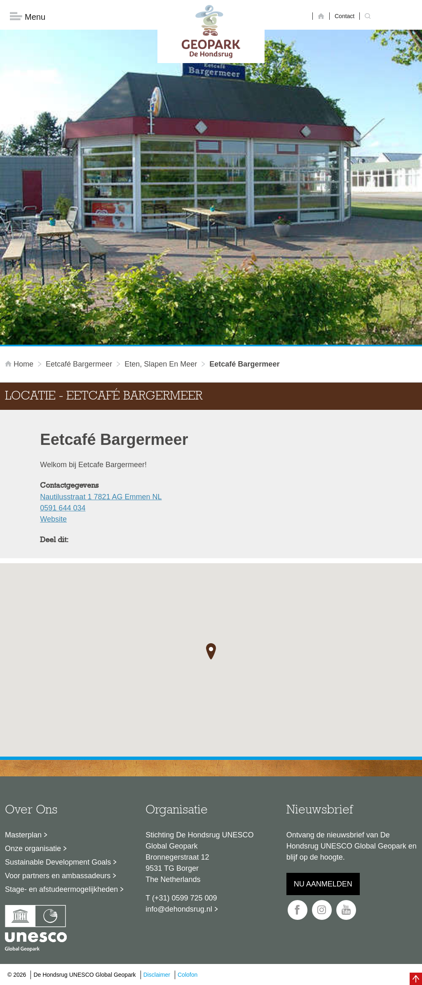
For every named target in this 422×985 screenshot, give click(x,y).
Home (20, 364)
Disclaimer (156, 974)
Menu (27, 16)
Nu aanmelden (323, 884)
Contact (344, 16)
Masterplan (23, 835)
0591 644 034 (62, 508)
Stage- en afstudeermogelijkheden (61, 889)
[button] (211, 651)
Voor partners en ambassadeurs (57, 876)
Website (53, 519)
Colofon (187, 974)
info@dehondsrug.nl (178, 909)
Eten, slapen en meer (160, 364)
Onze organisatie (33, 848)
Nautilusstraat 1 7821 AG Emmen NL (101, 497)
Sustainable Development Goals (58, 862)
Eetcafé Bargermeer (79, 364)
